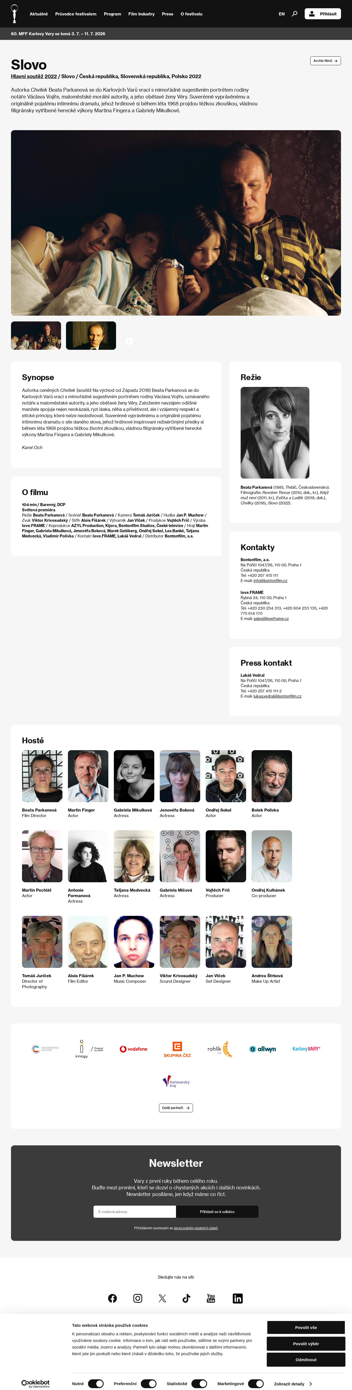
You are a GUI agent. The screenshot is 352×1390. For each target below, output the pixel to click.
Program (112, 13)
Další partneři (172, 1108)
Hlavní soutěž (27, 76)
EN (282, 13)
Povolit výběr (306, 1339)
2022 (51, 76)
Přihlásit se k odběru (217, 1212)
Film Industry (141, 13)
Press (167, 13)
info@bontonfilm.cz (270, 580)
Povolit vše (306, 1322)
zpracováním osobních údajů (196, 1228)
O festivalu (191, 13)
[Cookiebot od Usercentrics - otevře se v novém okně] (36, 1379)
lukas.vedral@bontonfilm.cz (277, 696)
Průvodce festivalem (76, 13)
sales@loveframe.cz (271, 618)
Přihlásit (323, 14)
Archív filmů (323, 60)
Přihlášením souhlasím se (176, 1228)
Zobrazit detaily (289, 1379)
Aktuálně (39, 13)
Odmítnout (306, 1355)
